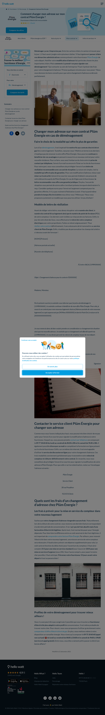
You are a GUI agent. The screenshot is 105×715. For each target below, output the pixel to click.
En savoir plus (53, 366)
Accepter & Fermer (53, 373)
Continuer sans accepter (29, 340)
